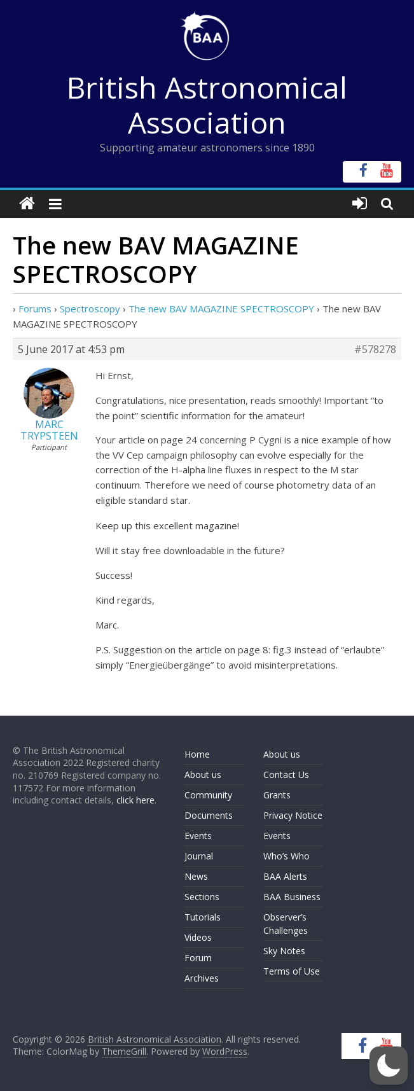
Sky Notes (284, 951)
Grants (277, 795)
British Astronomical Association (207, 104)
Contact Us (286, 774)
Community (208, 795)
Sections (201, 897)
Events (198, 836)
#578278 (375, 349)
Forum (198, 958)
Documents (208, 815)
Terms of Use (291, 971)
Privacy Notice (292, 815)
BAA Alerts (285, 876)
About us (202, 774)
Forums (35, 308)
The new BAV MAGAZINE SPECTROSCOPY (221, 308)
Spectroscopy (90, 308)
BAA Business (292, 897)
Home (197, 754)
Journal (198, 856)
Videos (198, 937)
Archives (201, 978)
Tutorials (202, 917)
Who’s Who (286, 856)
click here (135, 800)
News (196, 876)
